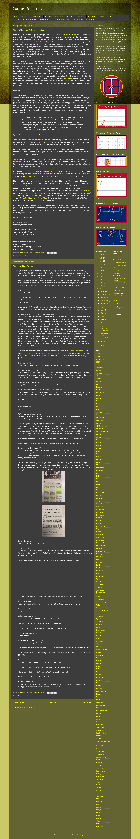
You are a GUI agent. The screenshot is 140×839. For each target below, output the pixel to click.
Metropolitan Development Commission (100, 592)
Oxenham (99, 655)
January (103, 341)
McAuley (99, 582)
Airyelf (69, 835)
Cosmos (99, 437)
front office (37, 140)
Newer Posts (19, 702)
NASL (98, 627)
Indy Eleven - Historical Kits (76, 16)
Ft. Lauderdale (101, 498)
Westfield (99, 821)
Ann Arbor (99, 373)
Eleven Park (100, 468)
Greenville (99, 507)
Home (15, 16)
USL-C (98, 804)
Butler (98, 406)
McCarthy (99, 584)
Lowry (98, 573)
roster (98, 719)
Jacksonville (100, 534)
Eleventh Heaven (49, 174)
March (103, 319)
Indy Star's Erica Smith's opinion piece (37, 193)
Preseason (99, 683)
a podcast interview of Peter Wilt (34, 198)
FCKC (98, 476)
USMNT (99, 810)
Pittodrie (99, 674)
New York (99, 633)
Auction (99, 379)
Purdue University (69, 35)
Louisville (99, 570)
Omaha (98, 647)
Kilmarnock (100, 543)
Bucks (98, 401)
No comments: (39, 253)
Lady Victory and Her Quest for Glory (120, 284)
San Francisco (101, 733)
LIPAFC (98, 565)
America (99, 370)
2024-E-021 (100, 359)
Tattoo (98, 782)
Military (98, 605)
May (102, 313)
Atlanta (98, 376)
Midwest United (101, 602)
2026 (101, 255)
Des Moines (100, 448)
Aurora (98, 381)
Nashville (99, 624)
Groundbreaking (101, 509)
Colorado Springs (102, 431)
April (102, 316)
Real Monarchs (101, 691)
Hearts (98, 523)
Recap (98, 694)
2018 (100, 279)
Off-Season (100, 641)
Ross (98, 716)
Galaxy (98, 501)
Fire (97, 481)
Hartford (99, 518)
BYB (97, 409)
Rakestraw (99, 688)
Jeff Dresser (32, 443)
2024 (101, 261)
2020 (101, 273)
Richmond (99, 708)
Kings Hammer (101, 546)
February (104, 322)
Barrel (98, 384)
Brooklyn (99, 398)
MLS (97, 613)
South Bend (100, 751)
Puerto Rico (100, 686)
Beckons (99, 387)
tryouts (98, 790)
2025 (100, 258)
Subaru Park (100, 768)
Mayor (98, 579)
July (102, 307)
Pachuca (99, 658)
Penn (98, 666)
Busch (98, 404)
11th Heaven (117, 268)
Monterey (99, 616)
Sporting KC (100, 754)
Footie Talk (116, 290)
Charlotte (99, 420)
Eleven (27, 256)
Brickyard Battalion (119, 265)
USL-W (98, 807)
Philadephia (100, 669)
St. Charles (100, 760)
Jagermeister (100, 537)
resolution (99, 702)
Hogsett (99, 529)
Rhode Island (100, 705)
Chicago (99, 423)
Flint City (99, 487)
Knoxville (99, 548)
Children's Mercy (102, 426)
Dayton (98, 443)
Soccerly (116, 306)
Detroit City (100, 451)
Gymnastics (100, 512)
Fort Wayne (100, 490)
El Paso (98, 462)
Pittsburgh (99, 677)
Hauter (98, 520)
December (104, 291)
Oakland (99, 638)
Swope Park (100, 776)
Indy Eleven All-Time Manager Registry (25, 19)
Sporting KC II (101, 757)
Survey (29, 696)
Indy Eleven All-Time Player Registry (99, 16)
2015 (100, 289)
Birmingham (100, 392)
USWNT (99, 818)
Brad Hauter (17, 162)
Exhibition (99, 470)
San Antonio (100, 727)
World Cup (99, 827)
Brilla (98, 395)
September (104, 301)
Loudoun (99, 568)
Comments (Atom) (28, 707)
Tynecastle (100, 796)
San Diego (99, 730)
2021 (100, 270)
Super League (100, 771)
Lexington (99, 562)
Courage (99, 440)
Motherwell (100, 622)
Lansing (99, 554)
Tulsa (98, 793)
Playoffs (99, 680)
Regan (98, 697)
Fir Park (99, 479)
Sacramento (100, 722)
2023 (101, 264)
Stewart (98, 765)
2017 (100, 283)
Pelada (98, 663)
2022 (101, 267)
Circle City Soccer (119, 287)
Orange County (101, 649)
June (102, 310)
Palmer (98, 661)
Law (97, 559)
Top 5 (98, 785)
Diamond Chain (101, 454)
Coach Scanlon (75, 351)
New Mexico (100, 630)
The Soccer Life (24, 16)
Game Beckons (27, 8)
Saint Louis (100, 725)
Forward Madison (102, 493)
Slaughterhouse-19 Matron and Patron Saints (69, 19)
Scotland (99, 736)
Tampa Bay (100, 779)
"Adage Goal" (90, 19)
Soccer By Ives (118, 303)
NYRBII (98, 636)
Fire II (98, 484)
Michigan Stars (101, 599)
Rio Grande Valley (102, 711)
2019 (100, 276)
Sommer (99, 749)
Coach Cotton (66, 78)
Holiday (99, 532)
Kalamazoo (100, 540)
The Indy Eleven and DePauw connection (28, 30)
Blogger (82, 835)
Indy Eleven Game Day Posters (54, 16)
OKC (97, 644)
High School (100, 526)
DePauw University (41, 42)
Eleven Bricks (117, 271)
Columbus (99, 434)
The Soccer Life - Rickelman (24, 266)
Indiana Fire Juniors (119, 309)
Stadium (99, 763)
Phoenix (99, 672)
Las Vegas (99, 557)
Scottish (99, 738)
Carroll (98, 415)
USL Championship (119, 262)
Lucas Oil (99, 576)
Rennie (98, 699)
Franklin (99, 495)
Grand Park (100, 504)
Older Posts (86, 702)
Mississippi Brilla (102, 610)
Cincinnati (99, 429)
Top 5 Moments (37, 16)
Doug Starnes (29, 176)
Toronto (99, 788)
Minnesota (99, 608)
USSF (98, 815)
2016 (100, 286)
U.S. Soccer (117, 257)
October (103, 298)
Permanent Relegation (116, 274)
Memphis (99, 587)
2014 (100, 345)
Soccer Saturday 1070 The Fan (118, 294)
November (104, 294)
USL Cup (99, 802)
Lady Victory (100, 551)
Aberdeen (99, 368)
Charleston (100, 418)
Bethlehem (99, 390)
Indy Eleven (117, 260)
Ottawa (98, 652)
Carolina (99, 412)
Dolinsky (99, 457)
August (103, 304)
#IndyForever (44, 19)
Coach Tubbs (28, 356)
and (30, 112)
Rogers (98, 713)
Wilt (97, 824)
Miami (98, 597)
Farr (97, 473)
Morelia (98, 619)
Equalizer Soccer (119, 298)
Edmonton (99, 459)
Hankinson (100, 515)
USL (97, 799)
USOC (98, 813)
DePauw (21, 256)
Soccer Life (22, 696)
